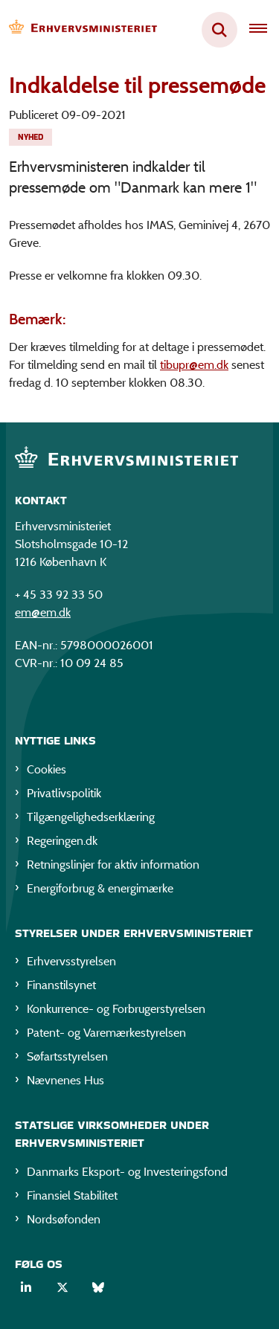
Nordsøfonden (63, 1219)
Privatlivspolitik (64, 793)
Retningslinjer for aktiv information (113, 864)
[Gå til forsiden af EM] (79, 30)
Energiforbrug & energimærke (100, 888)
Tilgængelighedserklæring (91, 817)
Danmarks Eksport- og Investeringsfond (127, 1172)
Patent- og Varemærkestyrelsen (106, 1033)
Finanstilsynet (61, 985)
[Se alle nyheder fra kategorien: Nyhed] (30, 137)
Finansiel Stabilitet (72, 1195)
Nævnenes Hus (65, 1080)
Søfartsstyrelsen (67, 1056)
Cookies (46, 769)
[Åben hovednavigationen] (264, 30)
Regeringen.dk (62, 841)
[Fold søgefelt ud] (219, 30)
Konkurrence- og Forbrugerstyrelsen (116, 1009)
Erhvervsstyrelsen (71, 961)
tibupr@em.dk (194, 365)
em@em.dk (43, 612)
